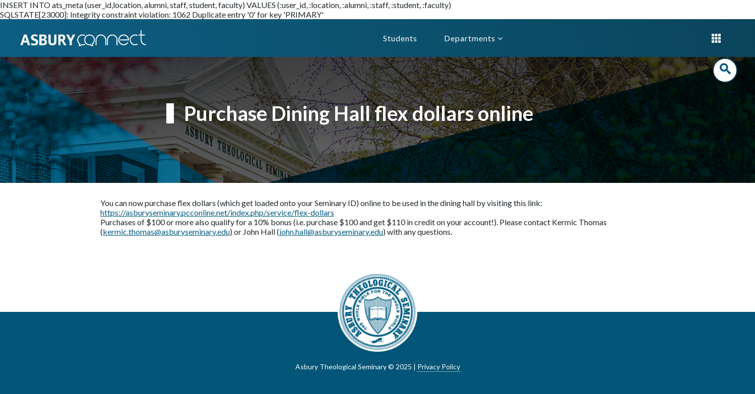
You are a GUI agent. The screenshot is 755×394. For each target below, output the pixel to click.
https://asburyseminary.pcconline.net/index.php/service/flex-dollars (217, 212)
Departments (473, 38)
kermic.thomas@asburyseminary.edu (166, 231)
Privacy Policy (438, 366)
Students (400, 38)
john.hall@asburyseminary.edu (331, 231)
